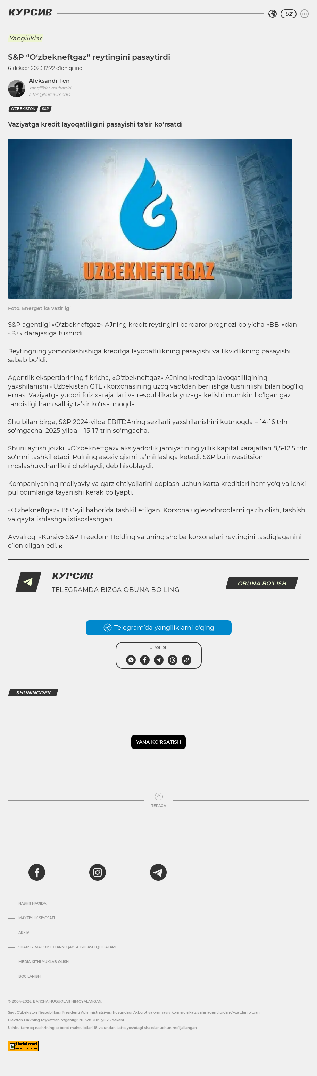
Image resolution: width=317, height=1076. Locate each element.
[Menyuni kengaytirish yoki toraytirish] (304, 13)
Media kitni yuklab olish (43, 962)
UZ (288, 14)
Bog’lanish (29, 977)
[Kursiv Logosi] (30, 12)
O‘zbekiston (23, 109)
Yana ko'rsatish (158, 742)
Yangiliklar (25, 38)
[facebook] (36, 872)
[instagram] (97, 872)
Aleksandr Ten (49, 81)
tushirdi (71, 333)
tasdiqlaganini (279, 537)
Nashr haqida (32, 904)
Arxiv (23, 933)
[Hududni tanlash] (272, 13)
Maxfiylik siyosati (36, 918)
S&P (45, 109)
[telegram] (158, 872)
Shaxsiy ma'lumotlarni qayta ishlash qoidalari (67, 947)
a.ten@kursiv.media (49, 94)
